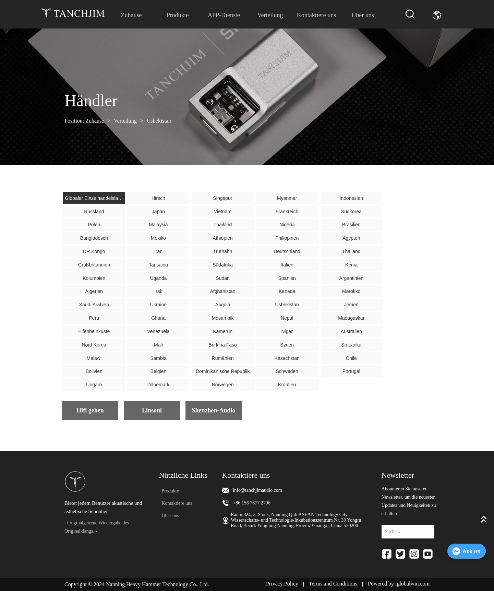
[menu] (247, 15)
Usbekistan (158, 121)
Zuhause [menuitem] (131, 15)
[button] (177, 15)
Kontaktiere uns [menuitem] (316, 15)
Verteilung (125, 121)
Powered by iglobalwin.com (399, 584)
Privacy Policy (282, 584)
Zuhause (94, 121)
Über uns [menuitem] (362, 15)
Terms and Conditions (333, 584)
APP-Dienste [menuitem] (224, 15)
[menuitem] (177, 15)
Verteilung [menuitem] (270, 15)
